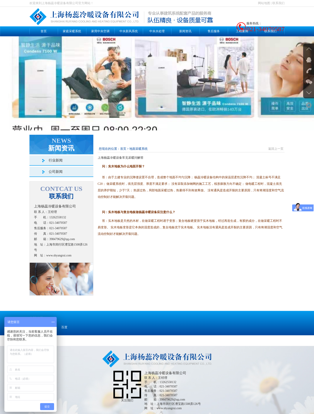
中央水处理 (157, 31)
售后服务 (214, 31)
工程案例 (242, 31)
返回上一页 (275, 148)
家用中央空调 (100, 31)
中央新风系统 (128, 31)
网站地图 (264, 3)
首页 (44, 31)
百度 (64, 335)
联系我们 (278, 3)
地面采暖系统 (138, 148)
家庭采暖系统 (72, 31)
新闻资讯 (185, 31)
